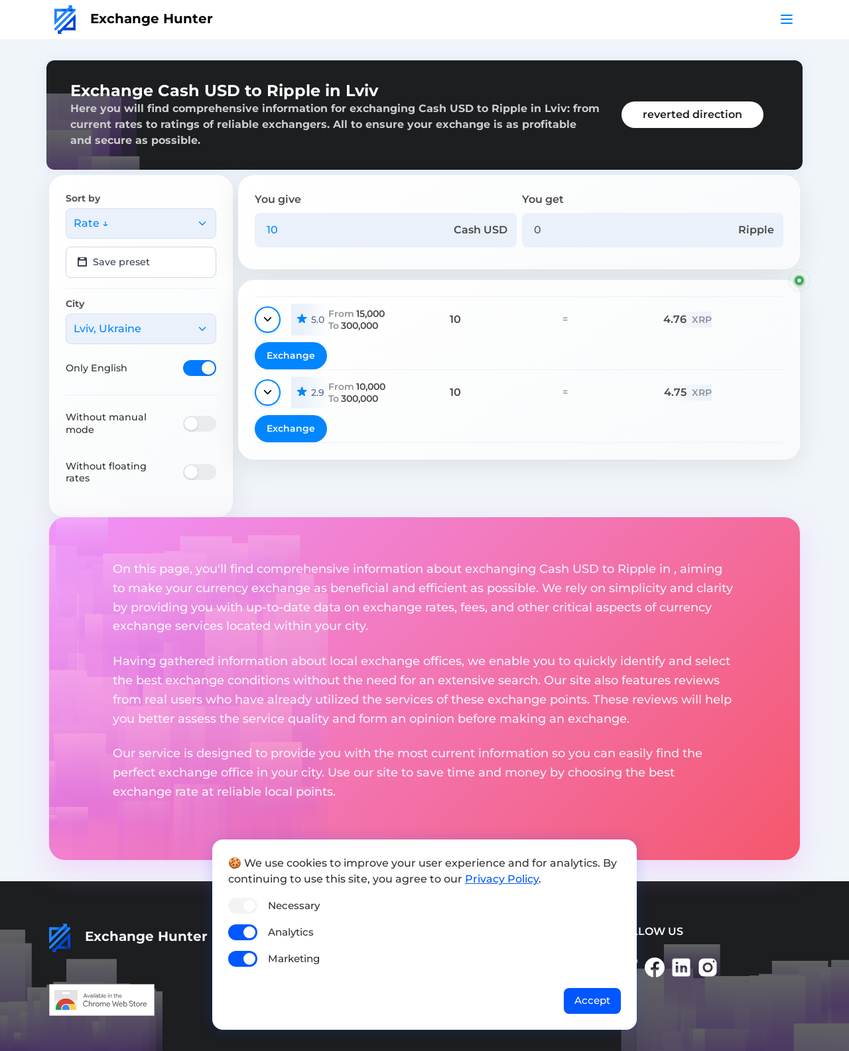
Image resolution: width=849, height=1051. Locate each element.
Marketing (294, 958)
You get (543, 199)
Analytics (291, 932)
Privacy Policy (502, 879)
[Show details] (268, 319)
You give (278, 199)
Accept (592, 1000)
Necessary (294, 905)
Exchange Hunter (133, 19)
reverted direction (692, 114)
